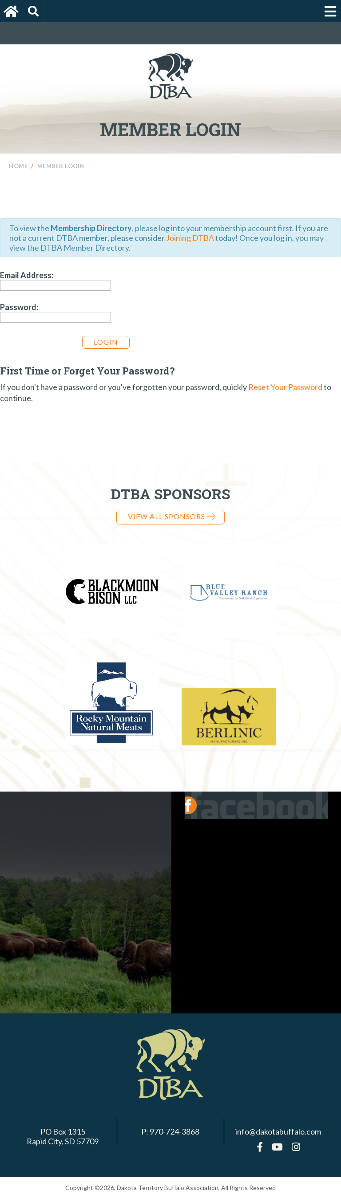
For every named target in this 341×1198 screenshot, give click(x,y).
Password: (19, 307)
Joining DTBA (190, 238)
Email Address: (26, 275)
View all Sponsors (171, 516)
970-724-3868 (174, 1131)
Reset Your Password (285, 387)
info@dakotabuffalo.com (278, 1131)
